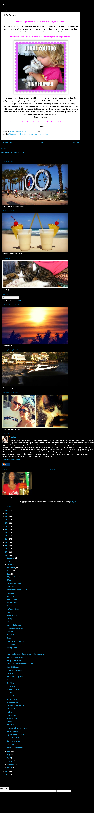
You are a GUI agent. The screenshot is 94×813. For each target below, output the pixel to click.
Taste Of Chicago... (13, 667)
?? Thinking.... (12, 686)
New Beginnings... (13, 702)
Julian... (9, 612)
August (9, 571)
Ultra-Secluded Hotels (14, 625)
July (8, 574)
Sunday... (10, 619)
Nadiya (13, 437)
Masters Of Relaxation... (15, 747)
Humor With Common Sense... (17, 590)
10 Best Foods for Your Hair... (17, 728)
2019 (7, 533)
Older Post (74, 142)
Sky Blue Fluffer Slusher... (16, 734)
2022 (7, 523)
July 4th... (10, 722)
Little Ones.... (11, 586)
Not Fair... (10, 683)
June (9, 751)
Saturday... (10, 622)
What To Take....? (13, 725)
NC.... (9, 580)
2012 (7, 555)
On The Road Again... (14, 583)
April (9, 758)
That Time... (11, 744)
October (10, 564)
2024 (7, 516)
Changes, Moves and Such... (16, 705)
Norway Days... (12, 696)
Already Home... (12, 599)
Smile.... (9, 712)
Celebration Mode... (14, 738)
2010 (7, 775)
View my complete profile (11, 460)
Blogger (73, 502)
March (9, 761)
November (11, 561)
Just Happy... (11, 593)
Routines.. (10, 596)
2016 (7, 542)
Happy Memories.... (13, 741)
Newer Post (7, 142)
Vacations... (11, 680)
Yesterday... (11, 673)
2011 (7, 771)
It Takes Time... (12, 699)
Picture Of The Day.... (14, 689)
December (11, 558)
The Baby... (11, 693)
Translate (16, 300)
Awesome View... (12, 718)
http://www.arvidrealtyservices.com (13, 152)
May (9, 755)
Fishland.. (10, 631)
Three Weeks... (12, 715)
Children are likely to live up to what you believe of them (28, 134)
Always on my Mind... (14, 660)
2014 (7, 549)
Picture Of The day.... (14, 670)
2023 (7, 520)
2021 (7, 526)
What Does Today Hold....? (16, 677)
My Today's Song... (13, 609)
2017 (7, 539)
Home (41, 142)
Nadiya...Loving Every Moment (10, 5)
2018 (7, 536)
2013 (7, 552)
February (10, 764)
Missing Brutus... (13, 648)
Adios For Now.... (13, 709)
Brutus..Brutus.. (12, 615)
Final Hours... (11, 606)
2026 (7, 510)
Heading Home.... (13, 602)
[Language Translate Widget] (10, 297)
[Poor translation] (6, 788)
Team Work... (11, 644)
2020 (7, 529)
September (11, 568)
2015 (7, 545)
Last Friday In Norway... (15, 628)
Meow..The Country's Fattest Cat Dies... (21, 664)
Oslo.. (9, 638)
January (10, 767)
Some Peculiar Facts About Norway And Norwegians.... (26, 654)
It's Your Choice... (13, 731)
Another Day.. (11, 651)
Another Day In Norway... (16, 657)
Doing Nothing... (12, 635)
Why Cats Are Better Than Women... (19, 577)
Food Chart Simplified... (15, 641)
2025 (7, 513)
